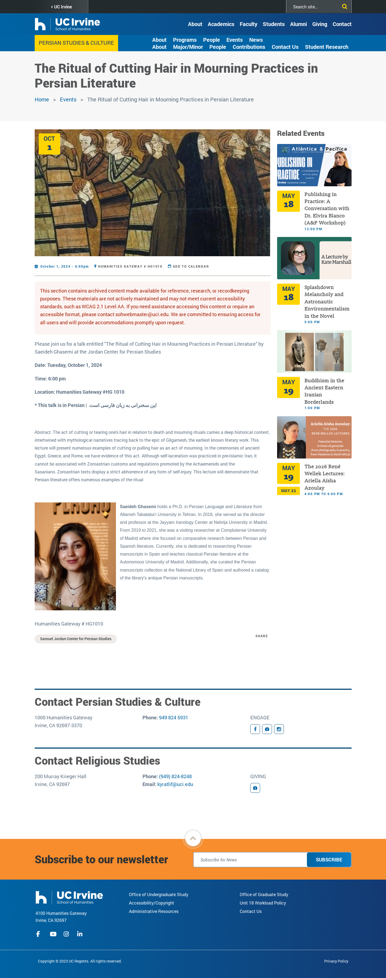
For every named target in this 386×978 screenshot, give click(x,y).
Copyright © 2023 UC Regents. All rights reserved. (80, 961)
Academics (221, 23)
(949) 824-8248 (175, 776)
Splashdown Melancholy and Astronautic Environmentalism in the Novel (326, 301)
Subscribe (329, 859)
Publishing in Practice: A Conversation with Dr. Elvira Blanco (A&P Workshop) (326, 208)
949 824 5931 (173, 717)
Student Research (326, 46)
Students (274, 23)
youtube (53, 934)
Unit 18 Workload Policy (263, 903)
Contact (342, 23)
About (195, 23)
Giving (319, 23)
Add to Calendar (191, 266)
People (211, 39)
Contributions (249, 46)
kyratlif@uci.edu (175, 784)
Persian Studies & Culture (76, 42)
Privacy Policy (336, 961)
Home (42, 99)
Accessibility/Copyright (151, 903)
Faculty (248, 23)
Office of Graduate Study (264, 894)
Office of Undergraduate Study (158, 894)
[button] (193, 838)
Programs (185, 39)
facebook (39, 934)
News (256, 39)
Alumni (298, 23)
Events (234, 39)
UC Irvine (63, 6)
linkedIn (80, 934)
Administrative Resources (154, 911)
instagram (67, 934)
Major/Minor (188, 46)
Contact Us (285, 46)
